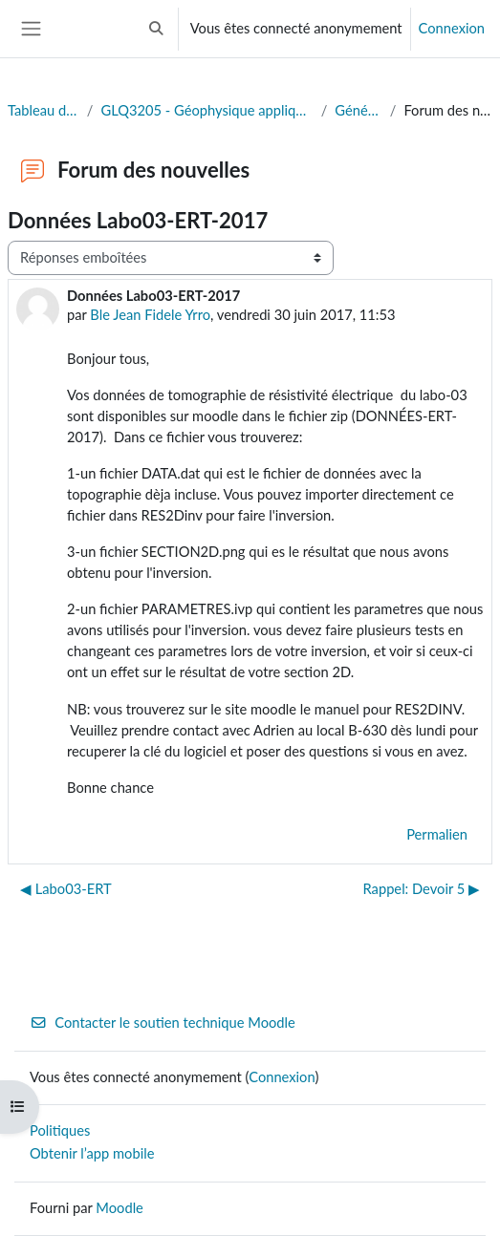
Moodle (119, 1208)
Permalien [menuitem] (436, 834)
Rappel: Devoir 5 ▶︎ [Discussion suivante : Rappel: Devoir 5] (421, 889)
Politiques (60, 1130)
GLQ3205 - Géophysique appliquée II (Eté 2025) (206, 110)
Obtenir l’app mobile (92, 1153)
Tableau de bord (43, 110)
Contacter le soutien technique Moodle (162, 1022)
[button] (156, 28)
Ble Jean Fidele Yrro (150, 315)
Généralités (358, 110)
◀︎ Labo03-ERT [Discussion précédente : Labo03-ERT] (66, 889)
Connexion (452, 28)
